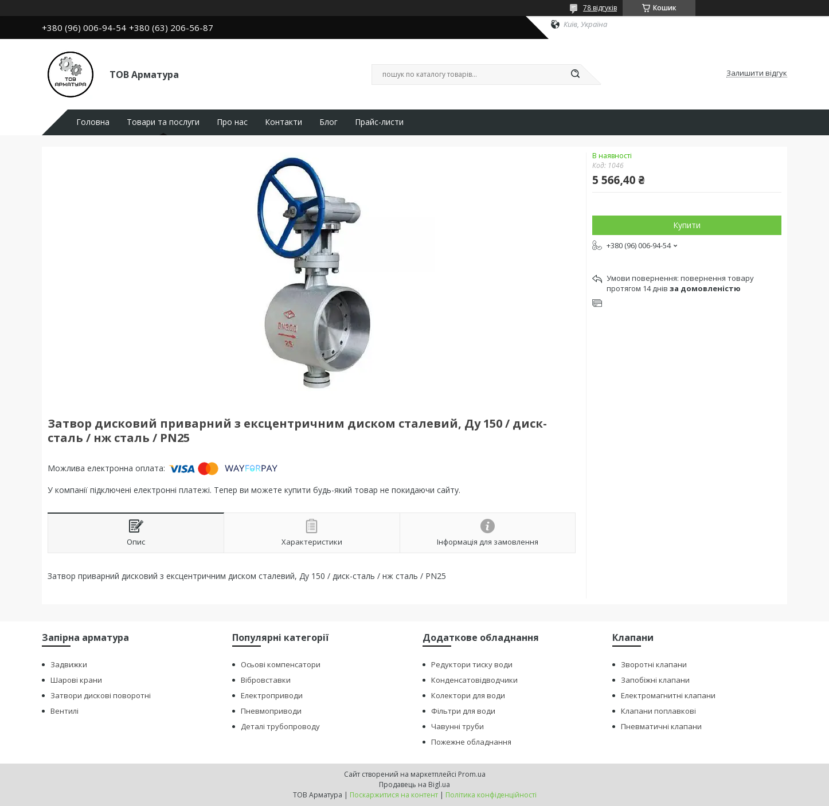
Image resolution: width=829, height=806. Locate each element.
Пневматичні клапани (661, 726)
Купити (687, 225)
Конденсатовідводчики (474, 680)
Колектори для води (468, 695)
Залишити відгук (756, 73)
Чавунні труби (457, 726)
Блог (328, 122)
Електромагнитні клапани (668, 695)
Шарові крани (76, 680)
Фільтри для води (463, 711)
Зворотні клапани (654, 664)
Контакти (283, 122)
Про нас (232, 122)
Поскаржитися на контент (394, 795)
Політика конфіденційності (491, 795)
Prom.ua (472, 774)
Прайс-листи (379, 122)
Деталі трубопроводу (280, 726)
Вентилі (64, 711)
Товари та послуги (163, 122)
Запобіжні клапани (655, 680)
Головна (93, 122)
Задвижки (68, 664)
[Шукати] (575, 74)
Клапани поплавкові (658, 711)
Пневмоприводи (271, 711)
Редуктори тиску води (472, 664)
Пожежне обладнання (471, 742)
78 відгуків (600, 8)
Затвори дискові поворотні (100, 695)
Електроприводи (272, 695)
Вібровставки (266, 680)
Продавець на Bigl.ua (414, 784)
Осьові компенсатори (280, 664)
